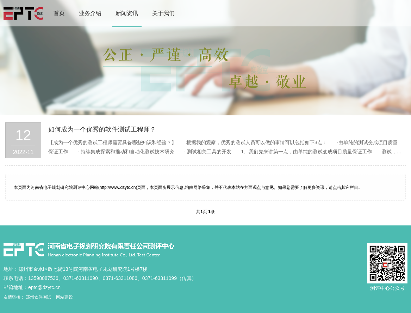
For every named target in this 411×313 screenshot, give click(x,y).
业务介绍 (90, 13)
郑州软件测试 (38, 297)
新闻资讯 (127, 13)
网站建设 (64, 297)
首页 (59, 13)
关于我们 (163, 13)
